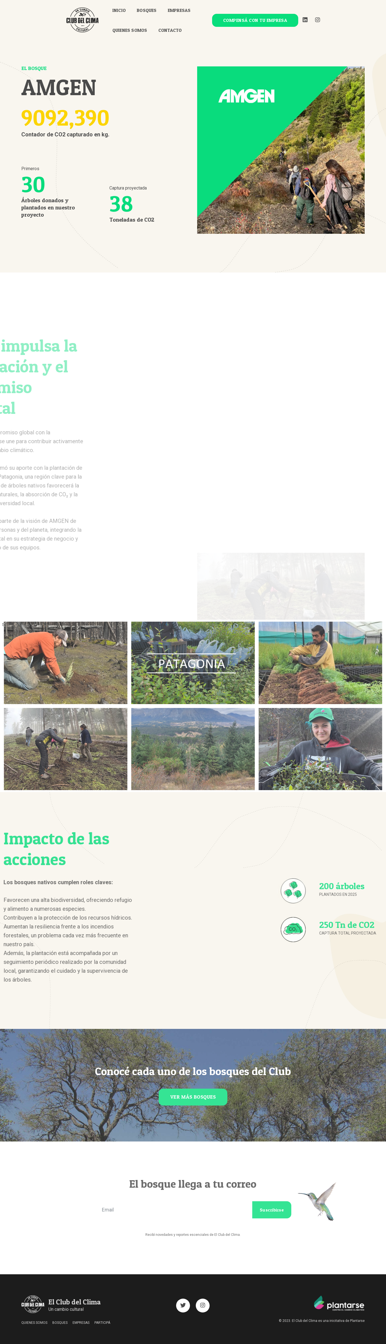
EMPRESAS (182, 10)
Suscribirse (272, 1210)
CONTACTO (173, 30)
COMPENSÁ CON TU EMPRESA (252, 20)
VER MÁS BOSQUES (193, 1097)
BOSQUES (150, 10)
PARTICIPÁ (102, 1323)
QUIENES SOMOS (133, 30)
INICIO (122, 10)
